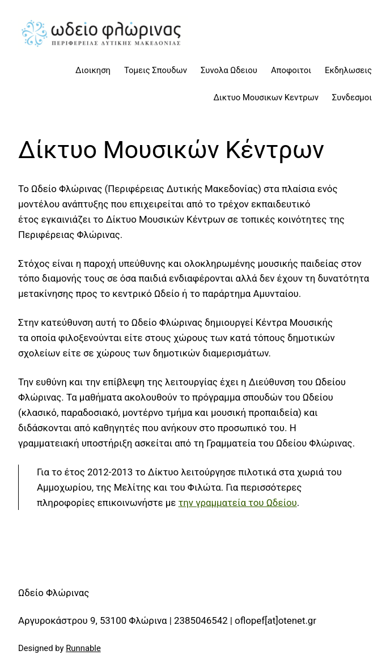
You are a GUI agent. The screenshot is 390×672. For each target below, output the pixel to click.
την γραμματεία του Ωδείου (238, 502)
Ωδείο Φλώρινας (53, 592)
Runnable (83, 648)
